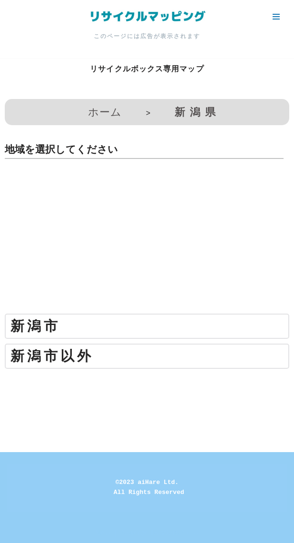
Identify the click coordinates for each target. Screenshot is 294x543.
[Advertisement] (147, 239)
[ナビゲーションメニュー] (276, 16)
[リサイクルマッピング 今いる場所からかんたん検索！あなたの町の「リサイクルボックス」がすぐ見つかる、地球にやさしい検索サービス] (147, 17)
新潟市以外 (52, 356)
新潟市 (35, 326)
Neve (104, 533)
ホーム (105, 112)
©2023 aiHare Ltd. (147, 482)
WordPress (180, 533)
